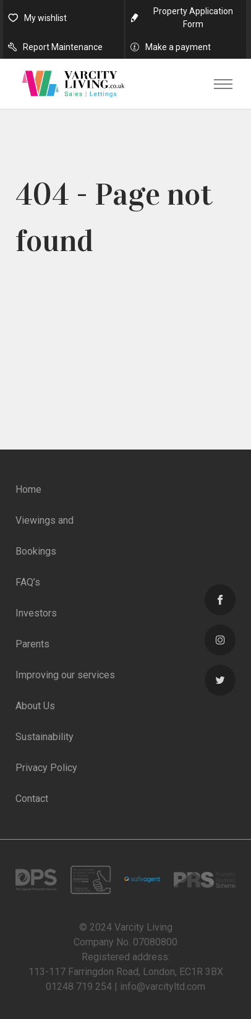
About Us (35, 706)
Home (28, 489)
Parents (32, 644)
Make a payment (178, 47)
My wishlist (45, 18)
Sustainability (44, 737)
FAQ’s (27, 582)
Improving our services (65, 675)
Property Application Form (193, 17)
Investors (36, 613)
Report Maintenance (63, 47)
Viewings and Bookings (44, 535)
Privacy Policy (46, 768)
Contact (31, 798)
